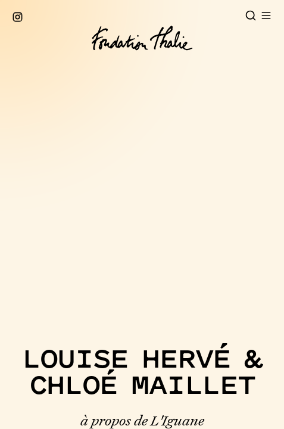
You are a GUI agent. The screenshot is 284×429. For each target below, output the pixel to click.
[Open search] (251, 15)
